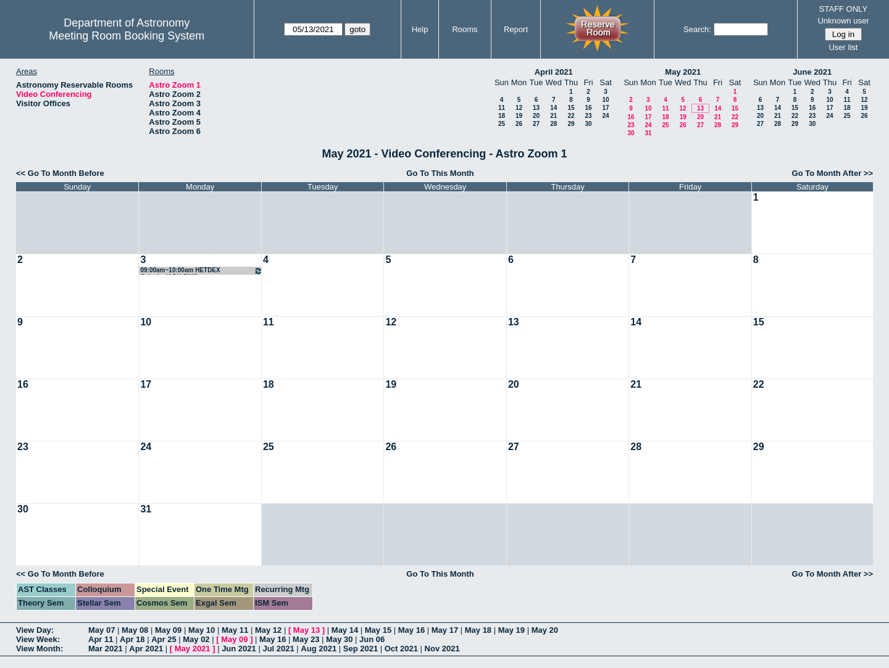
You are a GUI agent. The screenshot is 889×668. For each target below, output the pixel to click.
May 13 (306, 630)
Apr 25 (163, 639)
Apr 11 (100, 639)
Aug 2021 (318, 648)
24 (605, 115)
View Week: (38, 639)
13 (536, 107)
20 (536, 115)
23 (588, 115)
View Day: (35, 630)
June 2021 (812, 72)
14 (553, 107)
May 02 (196, 639)
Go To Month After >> (832, 173)
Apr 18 (132, 639)
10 (605, 99)
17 (605, 107)
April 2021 (554, 72)
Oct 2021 (401, 648)
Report (516, 29)
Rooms (464, 29)
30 (588, 123)
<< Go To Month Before (60, 173)
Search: (697, 29)
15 (570, 107)
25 (501, 123)
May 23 (306, 639)
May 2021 (683, 72)
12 (518, 107)
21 (553, 115)
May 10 (201, 630)
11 (501, 107)
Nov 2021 (442, 648)
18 (501, 115)
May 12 (268, 630)
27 (536, 123)
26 (518, 123)
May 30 (339, 639)
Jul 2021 (278, 648)
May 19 (511, 630)
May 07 (101, 630)
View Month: (39, 648)
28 (553, 123)
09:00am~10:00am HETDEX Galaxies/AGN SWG (201, 271)
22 (570, 115)
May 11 (235, 630)
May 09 (168, 630)
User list (843, 47)
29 (570, 123)
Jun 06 (372, 639)
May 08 (135, 630)
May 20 (545, 630)
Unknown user (843, 20)
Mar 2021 (105, 648)
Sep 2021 (360, 648)
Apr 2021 (146, 648)
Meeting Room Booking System (126, 36)
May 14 (345, 630)
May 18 (478, 630)
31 (648, 133)
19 (518, 115)
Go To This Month (440, 173)
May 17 (445, 630)
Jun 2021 (239, 648)
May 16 (411, 630)
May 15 (378, 630)
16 (588, 107)
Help (420, 29)
